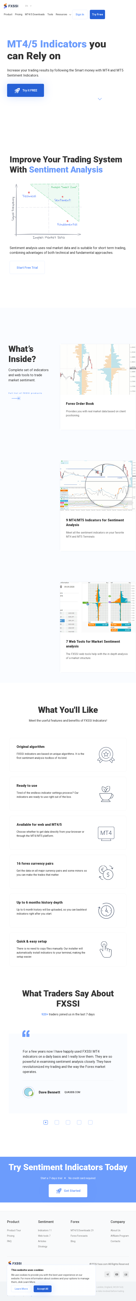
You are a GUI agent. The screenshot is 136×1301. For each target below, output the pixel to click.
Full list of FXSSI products (25, 396)
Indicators (45, 1230)
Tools (50, 14)
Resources (61, 14)
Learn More (21, 1288)
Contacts (115, 1241)
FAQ (9, 1241)
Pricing (18, 14)
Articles (42, 1241)
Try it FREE (25, 90)
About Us (115, 1230)
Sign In (80, 14)
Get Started (68, 1191)
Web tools (44, 1235)
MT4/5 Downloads (35, 14)
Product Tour (14, 1230)
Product (8, 14)
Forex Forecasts (79, 1235)
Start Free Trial (27, 267)
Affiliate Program (120, 1235)
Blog (73, 1241)
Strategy (42, 1246)
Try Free (97, 14)
